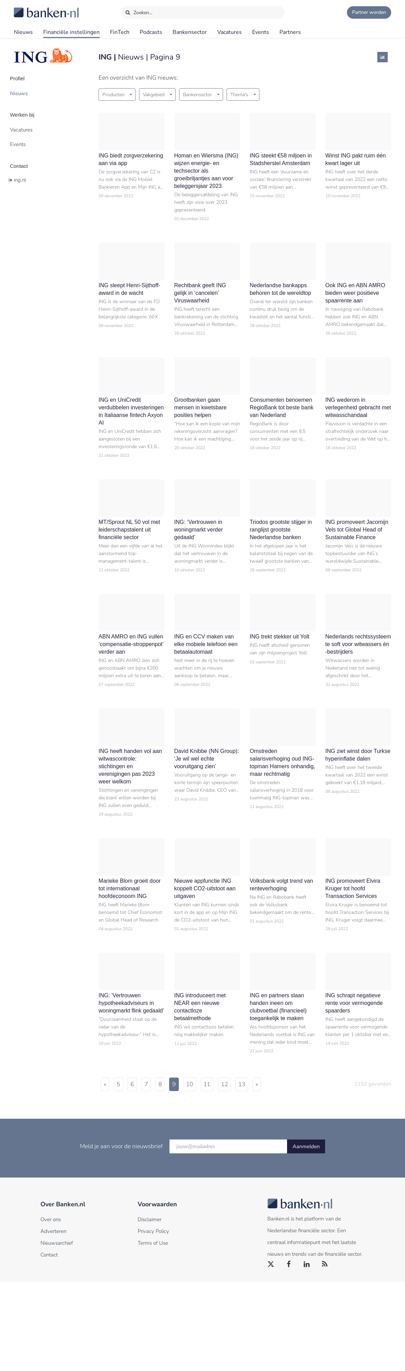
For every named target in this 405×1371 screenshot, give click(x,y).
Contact (23, 157)
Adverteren (53, 1320)
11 (240, 1173)
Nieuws (23, 32)
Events (260, 32)
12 (261, 1173)
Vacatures (229, 32)
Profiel (22, 77)
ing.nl (20, 170)
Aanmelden (306, 1235)
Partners (290, 32)
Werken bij (27, 111)
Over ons (50, 1308)
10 (218, 1173)
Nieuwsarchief (56, 1331)
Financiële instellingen (71, 32)
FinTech (119, 32)
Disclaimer (150, 1308)
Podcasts (151, 32)
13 (283, 1173)
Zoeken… (139, 11)
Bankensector (190, 32)
